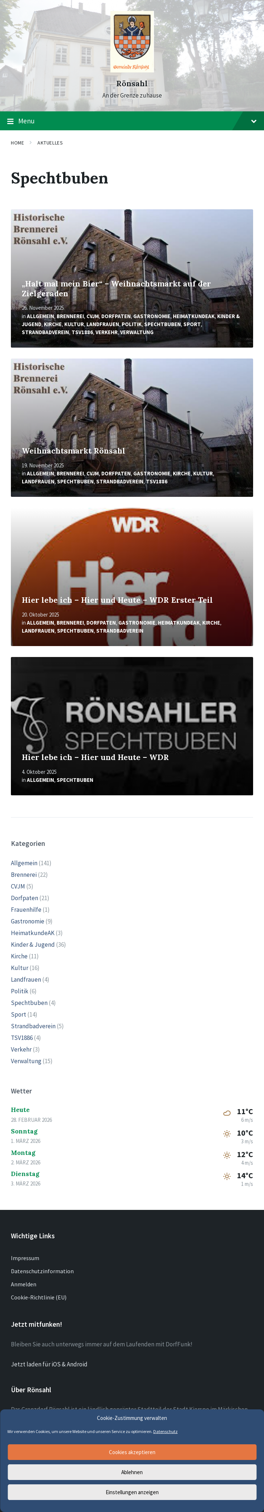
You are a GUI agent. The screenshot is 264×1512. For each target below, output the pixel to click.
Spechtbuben (162, 324)
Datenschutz (165, 1431)
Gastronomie (151, 316)
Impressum (25, 1258)
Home (17, 142)
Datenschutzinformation (42, 1271)
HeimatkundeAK (194, 316)
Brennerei (70, 316)
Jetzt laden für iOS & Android (49, 1364)
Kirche (53, 324)
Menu (132, 121)
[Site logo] (132, 70)
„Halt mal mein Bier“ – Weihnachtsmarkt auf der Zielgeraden (116, 288)
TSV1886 (82, 332)
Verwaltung (137, 332)
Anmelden (23, 1284)
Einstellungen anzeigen (132, 1492)
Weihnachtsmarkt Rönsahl (73, 451)
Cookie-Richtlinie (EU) (38, 1297)
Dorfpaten (116, 316)
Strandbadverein (45, 332)
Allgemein (40, 316)
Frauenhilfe (26, 910)
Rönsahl (132, 83)
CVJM (92, 316)
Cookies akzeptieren (132, 1452)
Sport (192, 324)
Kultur (74, 324)
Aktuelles (50, 142)
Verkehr (107, 332)
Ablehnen (132, 1472)
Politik (132, 324)
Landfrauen (102, 324)
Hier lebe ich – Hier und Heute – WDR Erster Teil (117, 600)
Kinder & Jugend (33, 945)
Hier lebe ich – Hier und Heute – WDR (95, 757)
